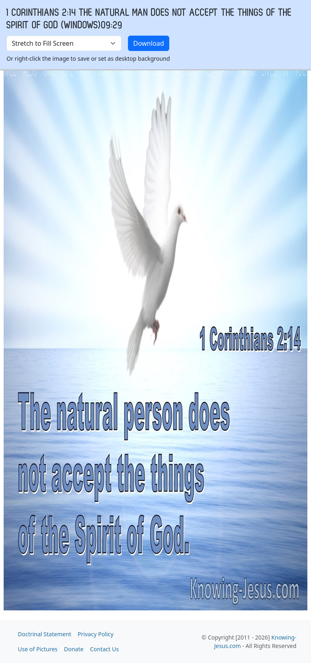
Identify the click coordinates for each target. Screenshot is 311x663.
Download (148, 43)
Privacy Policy (95, 634)
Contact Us (104, 649)
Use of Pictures (38, 649)
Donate (73, 649)
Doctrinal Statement (44, 634)
